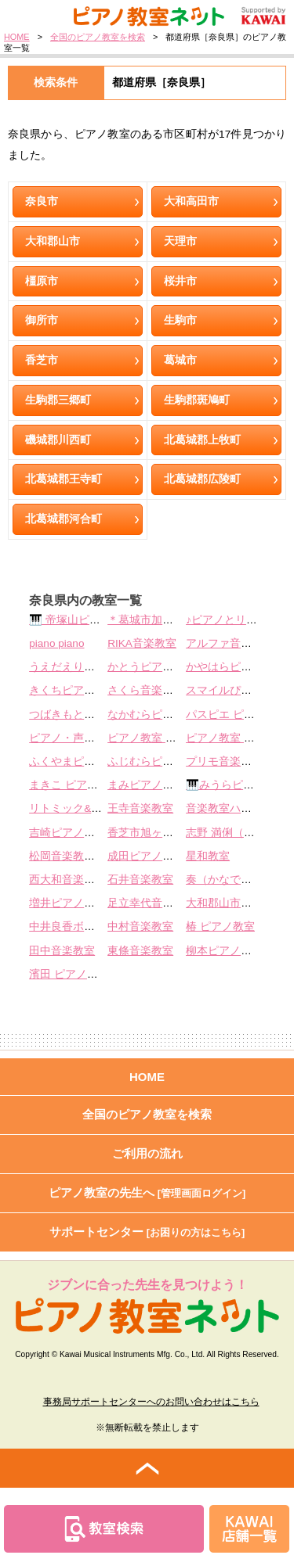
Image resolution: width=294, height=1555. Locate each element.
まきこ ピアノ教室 (74, 785)
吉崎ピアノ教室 (67, 833)
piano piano (56, 643)
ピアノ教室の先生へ (147, 1192)
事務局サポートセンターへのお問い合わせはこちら (151, 1401)
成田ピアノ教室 (145, 856)
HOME (17, 36)
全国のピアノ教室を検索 (97, 36)
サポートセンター (147, 1231)
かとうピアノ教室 (151, 667)
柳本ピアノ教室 (224, 951)
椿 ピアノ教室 (220, 926)
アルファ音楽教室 (230, 643)
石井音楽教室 (140, 879)
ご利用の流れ (147, 1153)
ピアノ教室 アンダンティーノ (180, 738)
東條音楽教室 (140, 951)
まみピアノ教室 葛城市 (163, 785)
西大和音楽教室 (67, 879)
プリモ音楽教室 (224, 761)
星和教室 (208, 856)
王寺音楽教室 (140, 808)
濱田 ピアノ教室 (69, 974)
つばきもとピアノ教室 (84, 714)
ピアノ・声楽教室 (73, 738)
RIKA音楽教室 (141, 643)
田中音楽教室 (62, 951)
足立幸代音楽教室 (151, 903)
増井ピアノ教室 (67, 903)
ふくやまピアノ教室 (78, 761)
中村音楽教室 (140, 926)
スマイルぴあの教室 (235, 690)
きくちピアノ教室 (73, 690)
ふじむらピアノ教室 (156, 761)
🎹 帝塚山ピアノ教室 (81, 620)
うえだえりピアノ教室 (84, 667)
